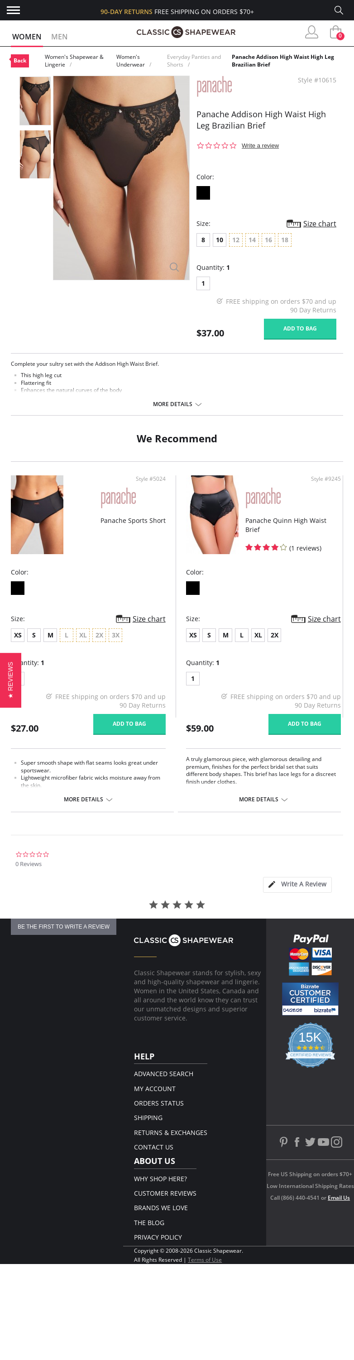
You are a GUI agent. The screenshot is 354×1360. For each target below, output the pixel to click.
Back (20, 60)
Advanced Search (163, 1073)
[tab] (297, 885)
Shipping (148, 1117)
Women (27, 37)
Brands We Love (161, 1207)
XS (18, 635)
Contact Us (153, 1147)
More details (172, 404)
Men (59, 37)
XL (258, 635)
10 (219, 239)
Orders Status (159, 1103)
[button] (10, 679)
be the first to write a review (64, 927)
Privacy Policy (158, 1237)
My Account (155, 1088)
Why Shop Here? (160, 1178)
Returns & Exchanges (170, 1132)
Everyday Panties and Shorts (194, 60)
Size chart (319, 224)
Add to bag (300, 328)
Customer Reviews (165, 1193)
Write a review (260, 145)
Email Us (339, 1198)
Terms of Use (205, 1260)
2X (274, 635)
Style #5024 (151, 479)
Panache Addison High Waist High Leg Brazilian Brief (283, 60)
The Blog (149, 1222)
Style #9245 (326, 479)
